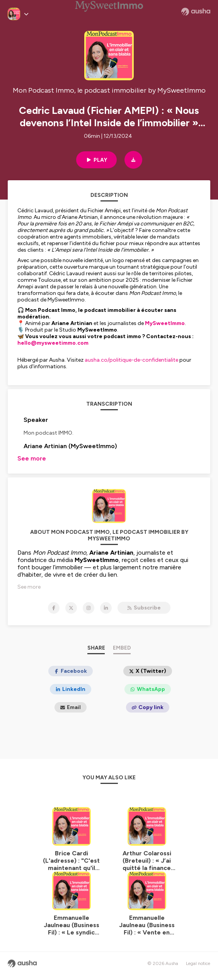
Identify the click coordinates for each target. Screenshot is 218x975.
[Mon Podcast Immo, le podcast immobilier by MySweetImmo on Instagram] (88, 608)
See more (31, 458)
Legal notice (198, 963)
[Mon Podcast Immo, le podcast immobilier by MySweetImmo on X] (71, 608)
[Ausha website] (195, 11)
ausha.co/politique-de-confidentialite (131, 360)
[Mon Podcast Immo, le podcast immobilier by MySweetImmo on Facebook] (54, 608)
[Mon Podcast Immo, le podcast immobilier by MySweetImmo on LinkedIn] (106, 608)
